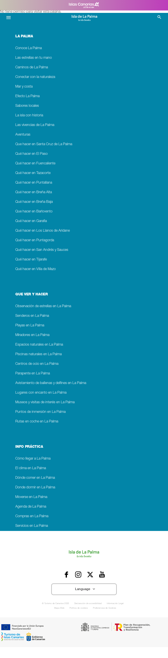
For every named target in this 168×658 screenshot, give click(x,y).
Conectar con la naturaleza (35, 77)
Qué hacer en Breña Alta (33, 192)
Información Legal (115, 604)
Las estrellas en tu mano (33, 58)
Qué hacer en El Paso (31, 154)
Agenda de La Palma (30, 507)
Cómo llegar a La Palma (33, 459)
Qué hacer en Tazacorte (33, 173)
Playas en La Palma (29, 325)
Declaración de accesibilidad (88, 604)
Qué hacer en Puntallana (33, 183)
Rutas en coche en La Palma (36, 422)
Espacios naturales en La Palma (39, 345)
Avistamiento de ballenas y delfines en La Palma (50, 383)
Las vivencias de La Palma (34, 125)
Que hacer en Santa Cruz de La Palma (43, 144)
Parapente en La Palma (32, 374)
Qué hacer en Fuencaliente (35, 163)
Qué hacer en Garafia (31, 221)
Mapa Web (59, 608)
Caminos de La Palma (31, 67)
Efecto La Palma (27, 96)
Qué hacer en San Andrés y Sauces (41, 250)
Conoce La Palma (28, 48)
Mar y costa (24, 87)
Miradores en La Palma (32, 335)
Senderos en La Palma (32, 316)
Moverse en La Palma (31, 497)
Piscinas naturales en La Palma (38, 354)
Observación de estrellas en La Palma (43, 306)
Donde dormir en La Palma (35, 487)
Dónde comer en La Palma (35, 478)
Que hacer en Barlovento (33, 212)
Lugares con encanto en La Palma (40, 393)
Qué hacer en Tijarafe (31, 260)
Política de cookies (79, 608)
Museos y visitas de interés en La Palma (45, 402)
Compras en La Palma (31, 516)
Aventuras (22, 135)
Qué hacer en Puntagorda (34, 240)
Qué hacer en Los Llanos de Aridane (42, 231)
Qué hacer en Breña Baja (34, 202)
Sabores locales (27, 106)
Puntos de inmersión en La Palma (40, 412)
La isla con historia (29, 115)
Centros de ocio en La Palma (36, 364)
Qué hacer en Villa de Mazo (35, 269)
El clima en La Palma (30, 468)
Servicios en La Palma (31, 526)
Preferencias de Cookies (104, 608)
